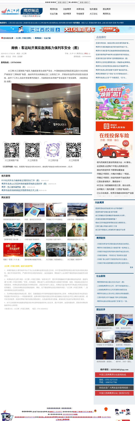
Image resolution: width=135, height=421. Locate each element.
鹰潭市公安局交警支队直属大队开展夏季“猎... (112, 66)
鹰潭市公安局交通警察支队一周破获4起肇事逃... (113, 62)
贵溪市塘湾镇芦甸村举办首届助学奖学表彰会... (113, 55)
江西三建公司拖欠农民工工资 (106, 226)
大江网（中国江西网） (24, 38)
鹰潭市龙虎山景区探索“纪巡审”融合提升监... (112, 70)
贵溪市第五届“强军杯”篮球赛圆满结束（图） (112, 58)
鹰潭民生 (107, 14)
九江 (86, 23)
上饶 (103, 23)
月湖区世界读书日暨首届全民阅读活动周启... (113, 244)
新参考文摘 (47, 23)
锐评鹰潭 (67, 14)
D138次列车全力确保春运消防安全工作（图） (21, 180)
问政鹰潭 (67, 9)
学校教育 (80, 14)
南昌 (83, 23)
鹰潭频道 (38, 38)
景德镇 (91, 23)
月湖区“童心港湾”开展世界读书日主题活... (112, 259)
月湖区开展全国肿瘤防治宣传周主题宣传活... (113, 263)
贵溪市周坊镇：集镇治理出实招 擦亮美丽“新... (113, 43)
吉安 (107, 23)
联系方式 (124, 393)
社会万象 (54, 14)
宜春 (114, 23)
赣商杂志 (55, 23)
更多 (131, 267)
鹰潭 (122, 23)
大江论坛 (93, 14)
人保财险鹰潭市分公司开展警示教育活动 (112, 290)
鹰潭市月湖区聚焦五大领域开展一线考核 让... (113, 248)
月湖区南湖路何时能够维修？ (106, 219)
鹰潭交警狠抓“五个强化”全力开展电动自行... (112, 74)
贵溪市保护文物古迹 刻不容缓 (106, 212)
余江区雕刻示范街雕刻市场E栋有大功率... (110, 215)
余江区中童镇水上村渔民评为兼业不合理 (110, 230)
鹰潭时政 (54, 9)
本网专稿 (80, 9)
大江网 (40, 23)
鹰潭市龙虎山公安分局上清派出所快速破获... (113, 294)
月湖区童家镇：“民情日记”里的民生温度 (112, 255)
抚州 (110, 23)
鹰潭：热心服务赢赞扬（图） (14, 187)
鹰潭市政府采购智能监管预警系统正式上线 (20, 190)
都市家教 (62, 23)
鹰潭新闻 (100, 238)
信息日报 (18, 23)
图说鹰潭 (107, 9)
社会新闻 (100, 276)
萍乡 (118, 23)
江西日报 (11, 23)
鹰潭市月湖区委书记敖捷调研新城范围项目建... (113, 51)
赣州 (96, 23)
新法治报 (34, 23)
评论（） (87, 53)
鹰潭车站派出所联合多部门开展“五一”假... (112, 301)
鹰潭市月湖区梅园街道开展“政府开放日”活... (112, 47)
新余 (99, 23)
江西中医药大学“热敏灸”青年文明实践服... (112, 297)
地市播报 (93, 9)
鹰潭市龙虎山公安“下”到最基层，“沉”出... (111, 78)
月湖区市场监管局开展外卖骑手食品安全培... (113, 252)
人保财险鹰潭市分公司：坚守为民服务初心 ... (113, 286)
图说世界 (100, 309)
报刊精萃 (69, 23)
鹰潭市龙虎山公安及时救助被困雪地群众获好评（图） (25, 184)
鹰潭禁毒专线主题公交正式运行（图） (111, 282)
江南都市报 (26, 23)
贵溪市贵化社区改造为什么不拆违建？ (109, 208)
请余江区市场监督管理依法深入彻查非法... (110, 223)
